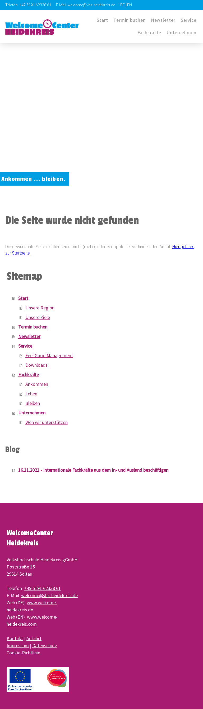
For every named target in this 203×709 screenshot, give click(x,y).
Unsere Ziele (37, 317)
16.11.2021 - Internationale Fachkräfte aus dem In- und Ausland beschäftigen (93, 470)
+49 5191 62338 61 (42, 588)
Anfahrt (33, 638)
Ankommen (36, 384)
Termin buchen (129, 20)
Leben (31, 394)
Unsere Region (39, 308)
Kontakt (15, 638)
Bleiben (32, 403)
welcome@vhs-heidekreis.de (49, 595)
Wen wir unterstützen (46, 422)
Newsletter (163, 20)
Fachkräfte (149, 32)
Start (102, 20)
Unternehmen (31, 413)
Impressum (18, 645)
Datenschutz (44, 645)
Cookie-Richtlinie (23, 653)
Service (188, 20)
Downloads (36, 365)
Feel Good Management (49, 355)
